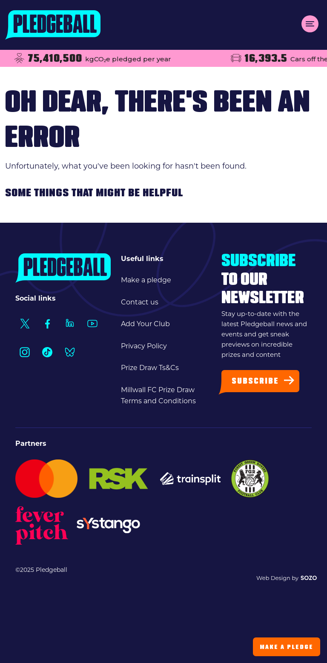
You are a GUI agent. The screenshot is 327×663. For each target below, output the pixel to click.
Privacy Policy (144, 346)
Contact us (139, 302)
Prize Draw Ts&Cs (150, 368)
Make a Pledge (286, 647)
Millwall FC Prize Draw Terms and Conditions (158, 395)
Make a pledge (146, 280)
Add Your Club (145, 324)
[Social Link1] (24, 323)
